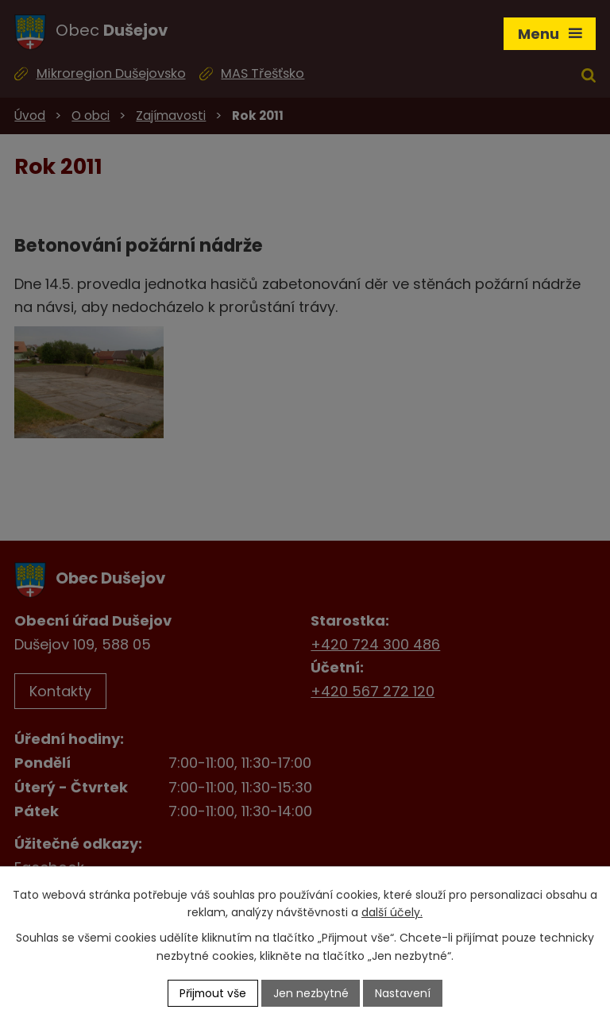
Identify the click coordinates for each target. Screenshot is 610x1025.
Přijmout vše (213, 992)
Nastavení (404, 992)
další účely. (392, 912)
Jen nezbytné (311, 992)
